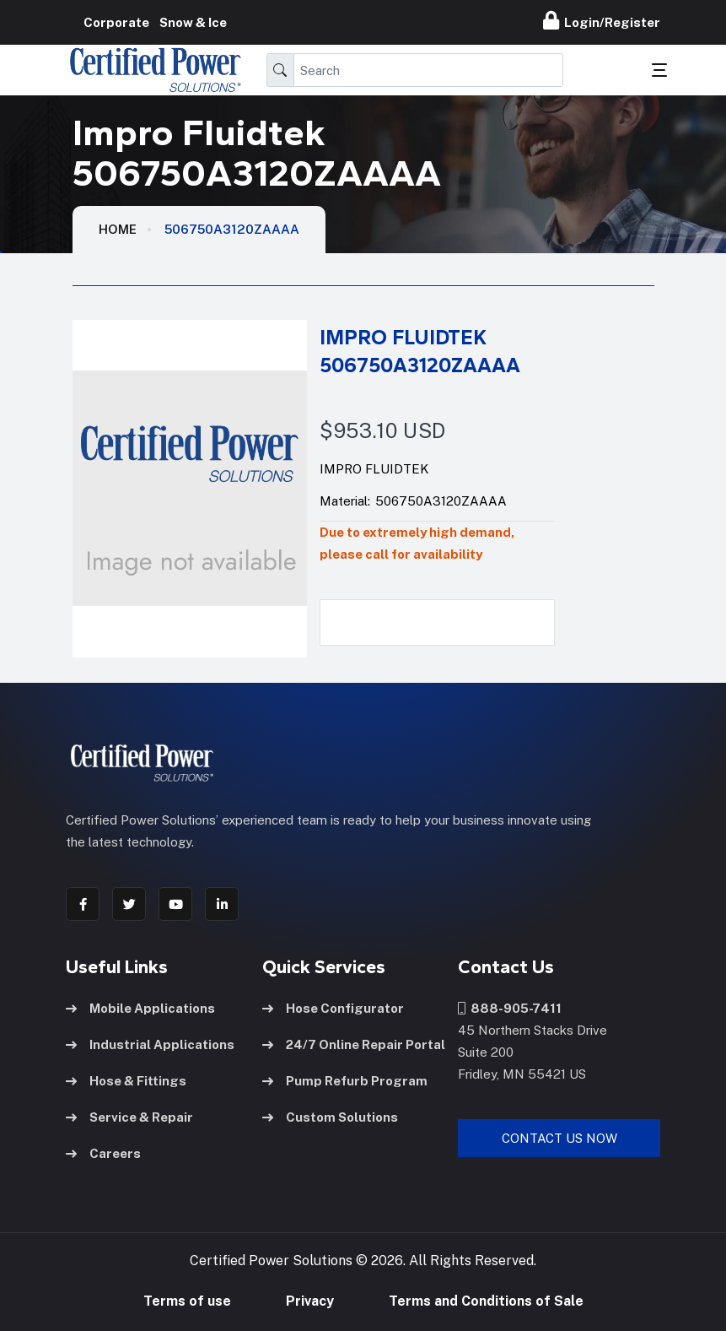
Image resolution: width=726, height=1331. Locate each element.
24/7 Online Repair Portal (353, 1044)
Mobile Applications (140, 1008)
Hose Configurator (333, 1008)
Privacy (310, 1301)
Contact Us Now (559, 1138)
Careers (103, 1153)
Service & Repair (129, 1117)
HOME (118, 229)
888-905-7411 (510, 1008)
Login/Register (601, 20)
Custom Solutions (330, 1117)
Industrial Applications (150, 1044)
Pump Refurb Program (345, 1081)
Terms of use (187, 1301)
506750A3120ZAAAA (231, 229)
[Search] (428, 70)
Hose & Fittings (126, 1081)
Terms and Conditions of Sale (486, 1301)
